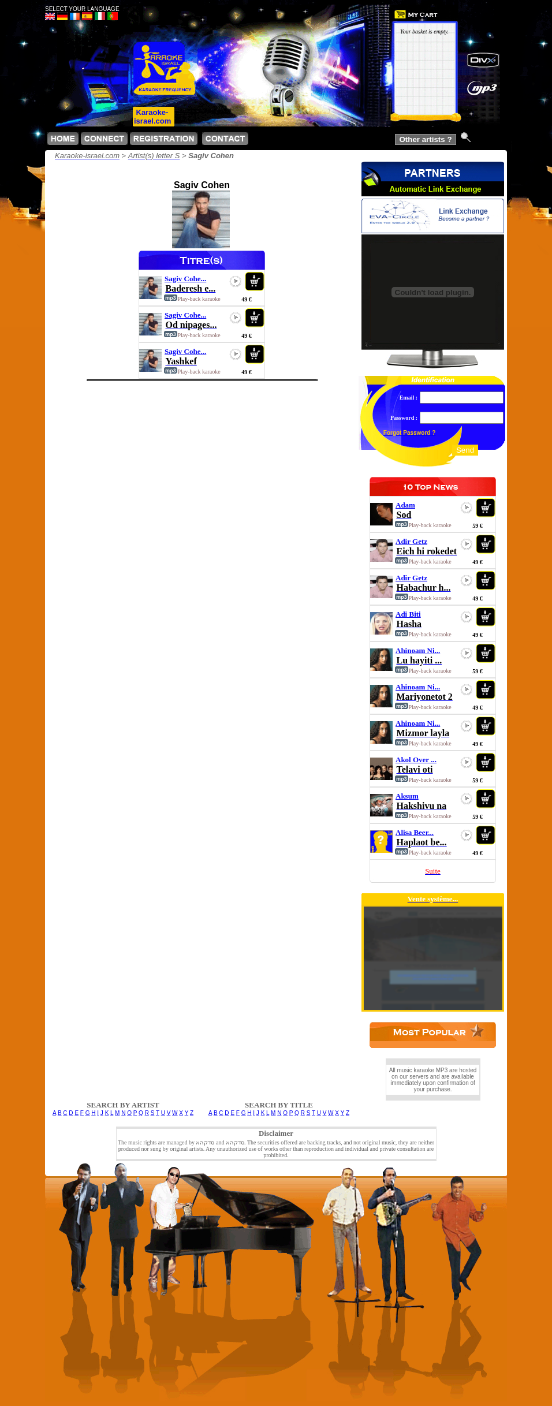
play (235, 281)
